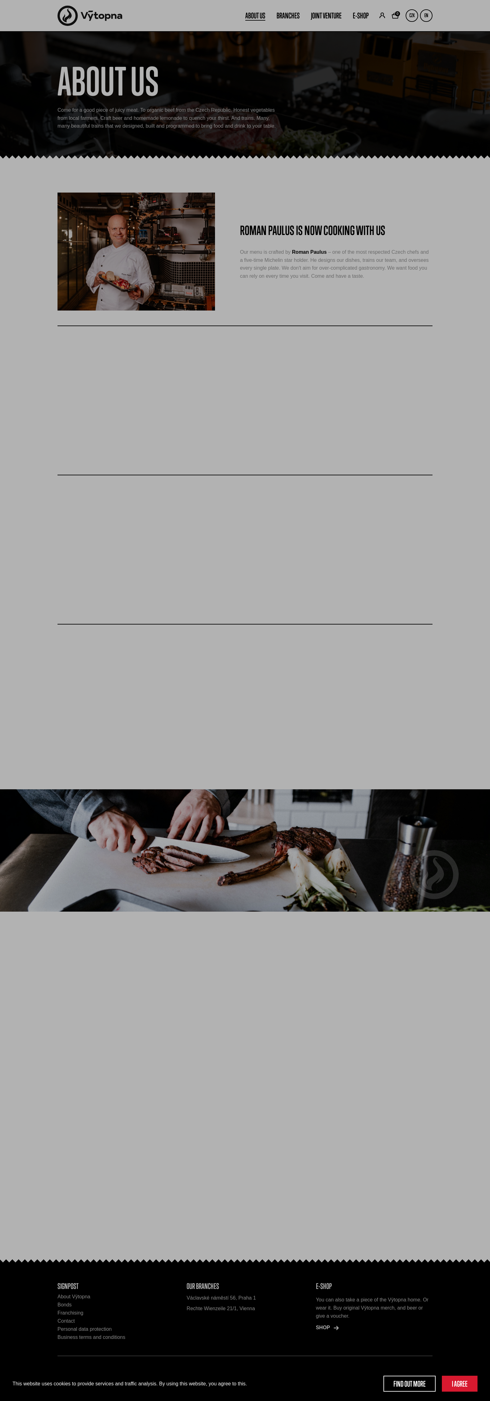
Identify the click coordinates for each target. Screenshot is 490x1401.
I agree (460, 1383)
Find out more (409, 1383)
